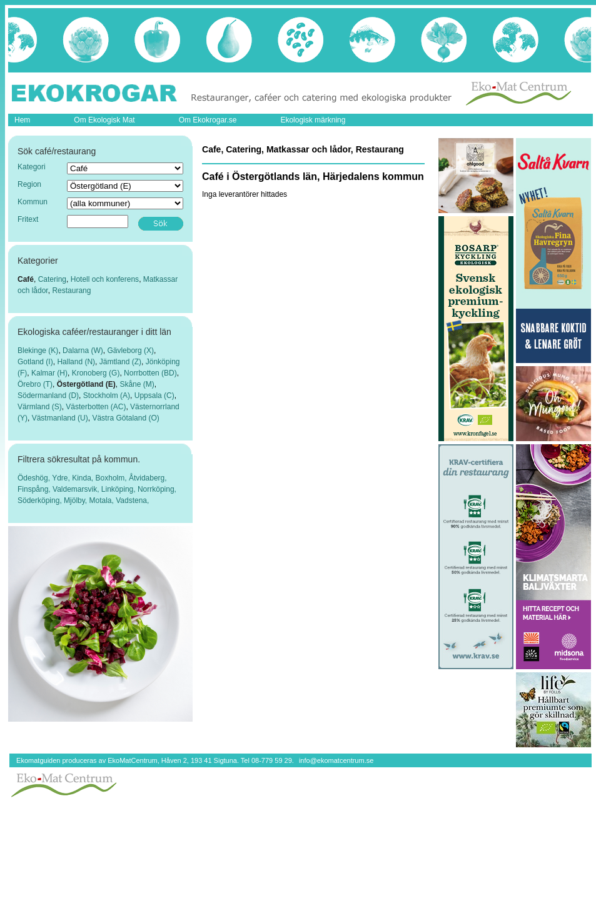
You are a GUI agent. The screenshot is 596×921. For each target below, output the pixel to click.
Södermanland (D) (48, 395)
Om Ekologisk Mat (104, 120)
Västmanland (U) (60, 418)
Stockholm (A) (106, 395)
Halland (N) (76, 361)
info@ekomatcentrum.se (336, 760)
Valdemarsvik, (77, 489)
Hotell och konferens (105, 279)
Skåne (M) (136, 384)
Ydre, (62, 478)
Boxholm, (112, 478)
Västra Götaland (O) (125, 418)
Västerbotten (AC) (96, 406)
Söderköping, (41, 500)
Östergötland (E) (86, 384)
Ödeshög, (35, 478)
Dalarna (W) (83, 350)
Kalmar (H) (49, 373)
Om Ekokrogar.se (208, 120)
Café (26, 279)
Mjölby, (76, 500)
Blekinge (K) (38, 350)
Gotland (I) (35, 361)
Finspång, (35, 489)
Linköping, (119, 489)
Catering (52, 279)
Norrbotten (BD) (150, 373)
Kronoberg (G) (96, 373)
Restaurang (71, 290)
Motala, (102, 500)
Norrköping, (157, 489)
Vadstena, (132, 500)
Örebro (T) (35, 384)
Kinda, (83, 478)
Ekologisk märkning (312, 120)
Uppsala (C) (154, 395)
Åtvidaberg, (148, 478)
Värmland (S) (40, 406)
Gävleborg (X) (130, 350)
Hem (22, 120)
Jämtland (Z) (120, 361)
